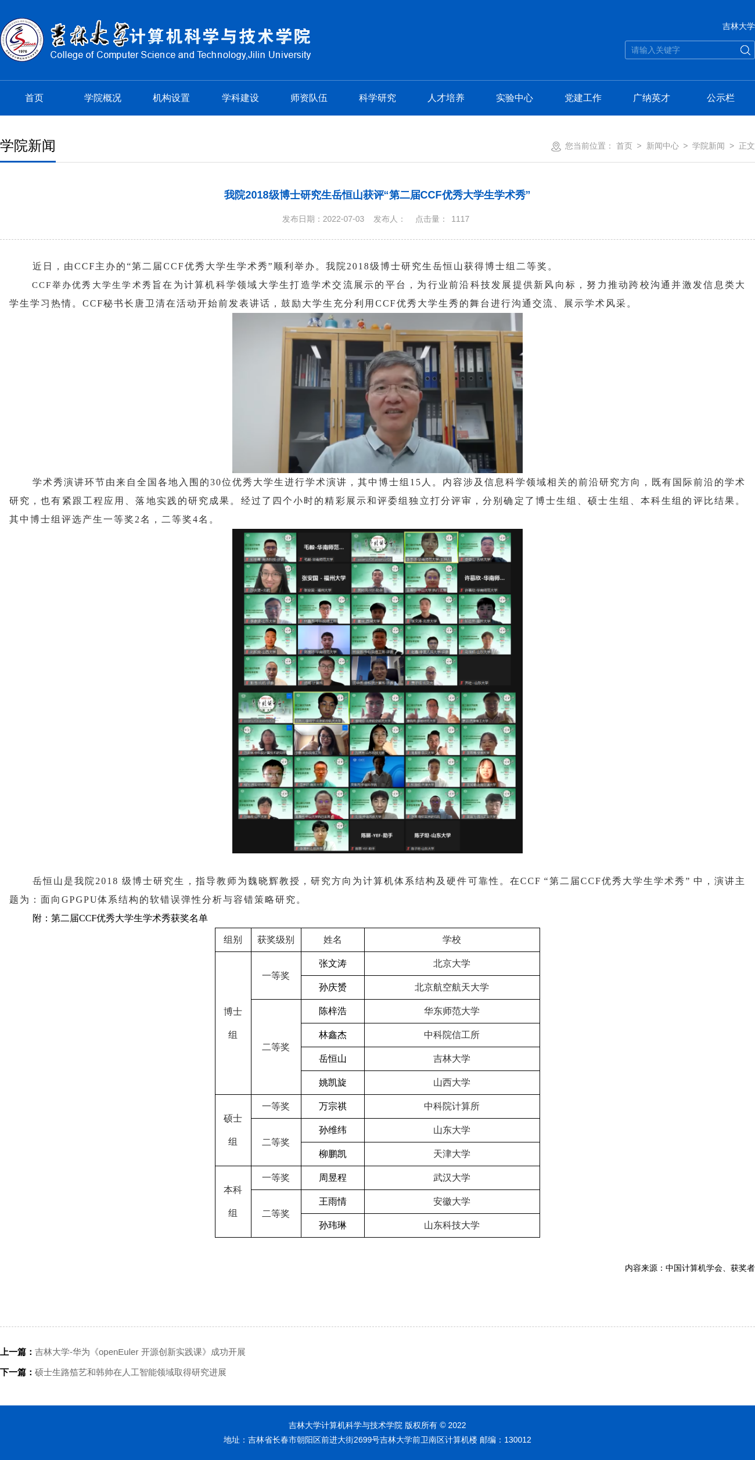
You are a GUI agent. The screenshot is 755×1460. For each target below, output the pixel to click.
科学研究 (377, 98)
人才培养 (446, 98)
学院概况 (102, 98)
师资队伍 (309, 98)
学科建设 (240, 98)
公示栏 (721, 98)
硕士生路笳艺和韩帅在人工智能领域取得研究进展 (113, 1372)
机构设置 (171, 98)
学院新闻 (708, 145)
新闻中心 (662, 145)
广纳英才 (651, 98)
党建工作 (583, 98)
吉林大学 (738, 26)
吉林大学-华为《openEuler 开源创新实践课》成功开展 (123, 1352)
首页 (34, 98)
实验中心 (514, 98)
